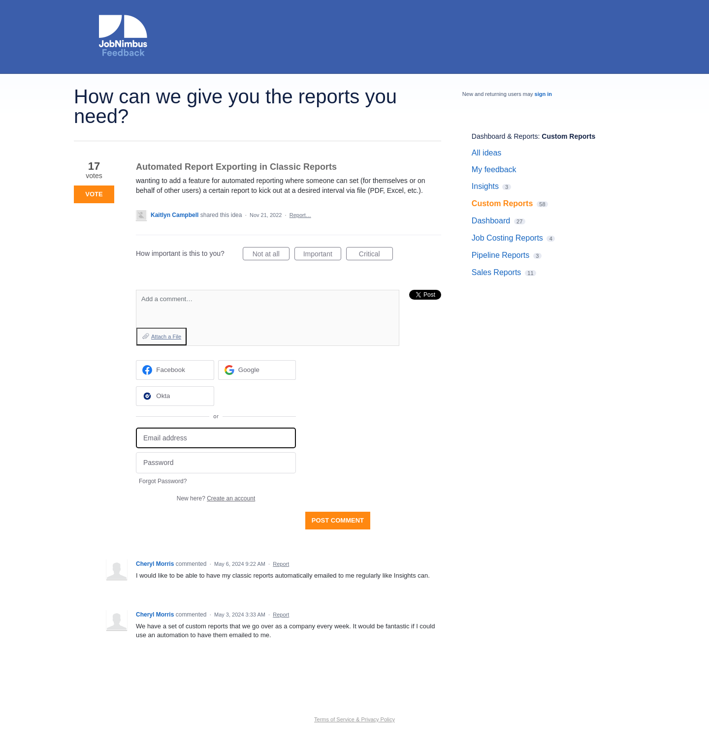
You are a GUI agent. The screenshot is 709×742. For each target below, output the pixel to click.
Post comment (338, 520)
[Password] (216, 462)
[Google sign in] (257, 370)
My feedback (494, 169)
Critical (376, 255)
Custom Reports (568, 136)
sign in (543, 94)
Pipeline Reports (500, 255)
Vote (93, 194)
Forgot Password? (163, 481)
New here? (216, 498)
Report (281, 564)
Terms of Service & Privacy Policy (354, 719)
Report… (300, 215)
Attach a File (166, 337)
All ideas (486, 153)
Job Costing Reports (507, 238)
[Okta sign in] (175, 396)
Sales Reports (496, 272)
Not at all (271, 255)
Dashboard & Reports (505, 136)
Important (322, 255)
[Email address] (216, 438)
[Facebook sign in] (175, 370)
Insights (485, 186)
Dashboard (491, 220)
